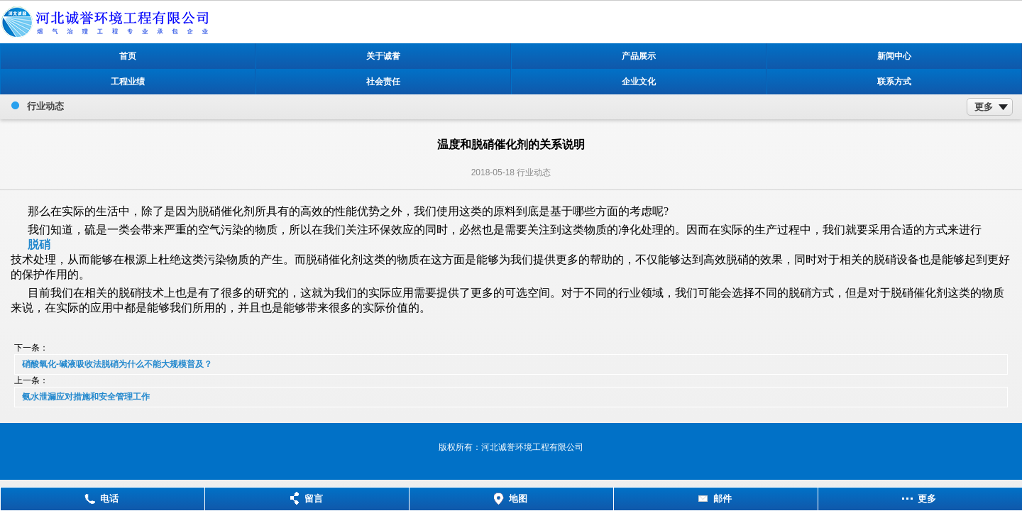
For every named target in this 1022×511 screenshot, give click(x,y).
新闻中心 (894, 56)
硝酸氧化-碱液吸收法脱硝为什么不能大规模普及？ (117, 364)
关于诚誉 (383, 56)
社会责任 (383, 82)
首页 (127, 56)
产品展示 (639, 56)
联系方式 (894, 82)
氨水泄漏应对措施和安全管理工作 (86, 397)
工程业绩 (128, 82)
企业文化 (639, 82)
